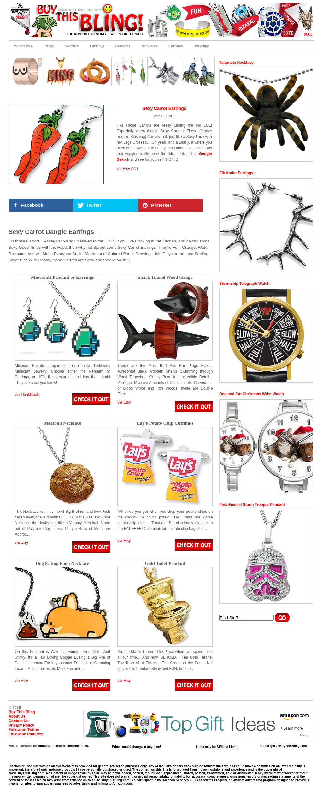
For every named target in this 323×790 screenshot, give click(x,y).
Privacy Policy (21, 725)
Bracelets (122, 46)
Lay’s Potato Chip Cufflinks (165, 423)
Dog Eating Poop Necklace (62, 563)
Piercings (202, 46)
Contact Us (18, 721)
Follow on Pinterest (26, 734)
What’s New (23, 46)
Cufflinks (176, 46)
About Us (17, 716)
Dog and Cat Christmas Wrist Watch (251, 394)
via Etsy (123, 168)
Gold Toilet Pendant (165, 563)
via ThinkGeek (27, 394)
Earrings (97, 46)
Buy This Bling (22, 712)
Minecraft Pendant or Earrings (62, 277)
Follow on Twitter (24, 729)
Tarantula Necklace (236, 62)
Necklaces (149, 46)
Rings (49, 46)
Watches (72, 46)
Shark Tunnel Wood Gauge (165, 277)
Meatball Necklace (62, 423)
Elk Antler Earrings (236, 173)
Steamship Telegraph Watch (244, 283)
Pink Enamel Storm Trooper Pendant (252, 504)
